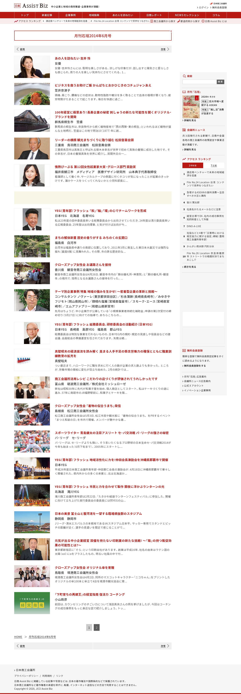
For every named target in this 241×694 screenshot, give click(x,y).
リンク (59, 675)
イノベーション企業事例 (197, 390)
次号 (163, 49)
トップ (25, 15)
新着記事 (47, 15)
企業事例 (70, 15)
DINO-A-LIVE (194, 226)
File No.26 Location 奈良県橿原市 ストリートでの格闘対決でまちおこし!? (205, 256)
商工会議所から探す (162, 21)
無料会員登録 (219, 7)
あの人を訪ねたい (122, 15)
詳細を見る (190, 120)
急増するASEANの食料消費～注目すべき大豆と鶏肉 (205, 194)
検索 (220, 81)
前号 (22, 49)
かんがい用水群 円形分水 (200, 246)
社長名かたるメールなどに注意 (204, 209)
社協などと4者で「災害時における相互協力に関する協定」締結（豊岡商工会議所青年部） (205, 236)
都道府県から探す (188, 21)
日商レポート (154, 15)
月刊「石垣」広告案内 (195, 376)
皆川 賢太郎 (193, 202)
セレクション (187, 15)
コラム (216, 15)
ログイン (204, 7)
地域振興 (94, 15)
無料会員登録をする (195, 365)
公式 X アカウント (194, 385)
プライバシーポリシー (26, 675)
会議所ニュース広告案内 (197, 381)
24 (193, 165)
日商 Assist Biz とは (214, 21)
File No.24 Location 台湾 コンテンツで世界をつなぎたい (122, 21)
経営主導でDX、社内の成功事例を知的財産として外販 (205, 217)
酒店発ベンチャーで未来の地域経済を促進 (66, 21)
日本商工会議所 (25, 670)
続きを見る (190, 266)
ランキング (27, 21)
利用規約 (47, 675)
